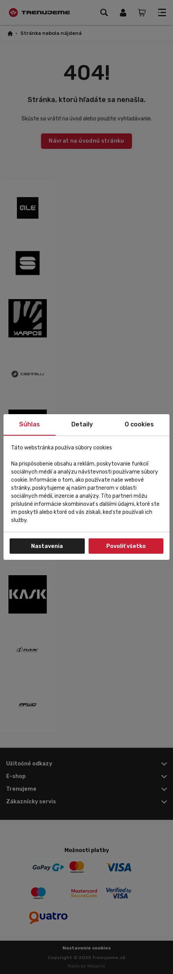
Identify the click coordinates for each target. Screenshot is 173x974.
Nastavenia (47, 546)
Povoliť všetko (126, 546)
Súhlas (29, 424)
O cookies (139, 424)
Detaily (82, 424)
